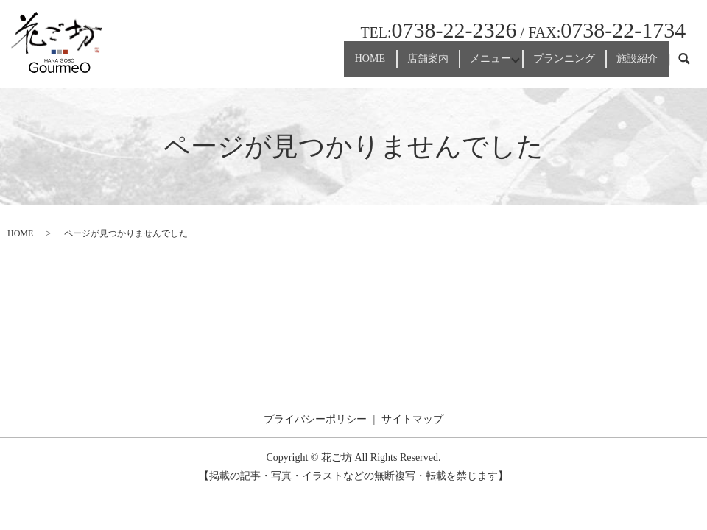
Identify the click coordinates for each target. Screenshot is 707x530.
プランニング (550, 65)
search (684, 65)
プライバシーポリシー (315, 419)
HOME (329, 65)
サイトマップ (412, 419)
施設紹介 (632, 65)
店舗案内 (395, 65)
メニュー (467, 65)
